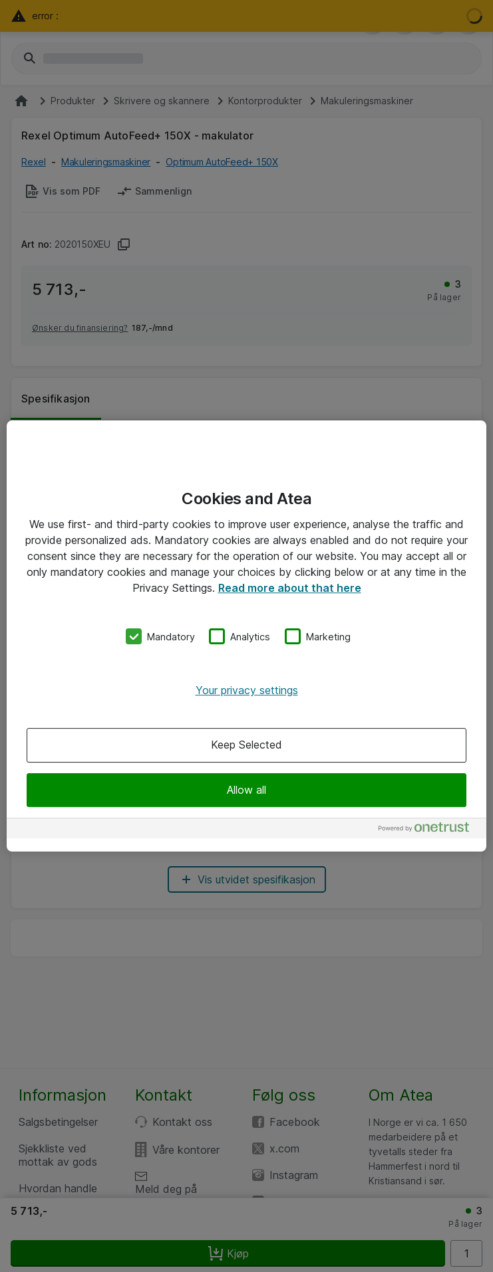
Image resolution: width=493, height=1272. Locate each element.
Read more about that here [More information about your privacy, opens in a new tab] (289, 587)
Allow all (246, 789)
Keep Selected (246, 745)
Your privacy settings (247, 690)
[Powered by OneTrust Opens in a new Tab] (429, 830)
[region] (246, 636)
